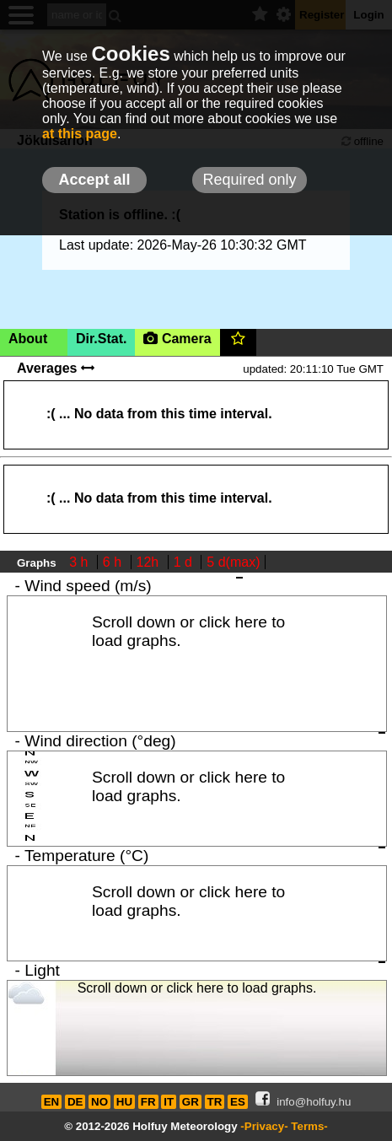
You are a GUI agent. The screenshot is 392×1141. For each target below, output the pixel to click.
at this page (79, 133)
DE (75, 1101)
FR (148, 1101)
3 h (80, 562)
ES (237, 1101)
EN (52, 1101)
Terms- (309, 1126)
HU (124, 1101)
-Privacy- (263, 1126)
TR (215, 1101)
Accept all (94, 179)
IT (169, 1101)
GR (190, 1101)
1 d (185, 562)
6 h (114, 562)
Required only (249, 179)
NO (99, 1101)
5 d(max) (233, 562)
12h (150, 562)
